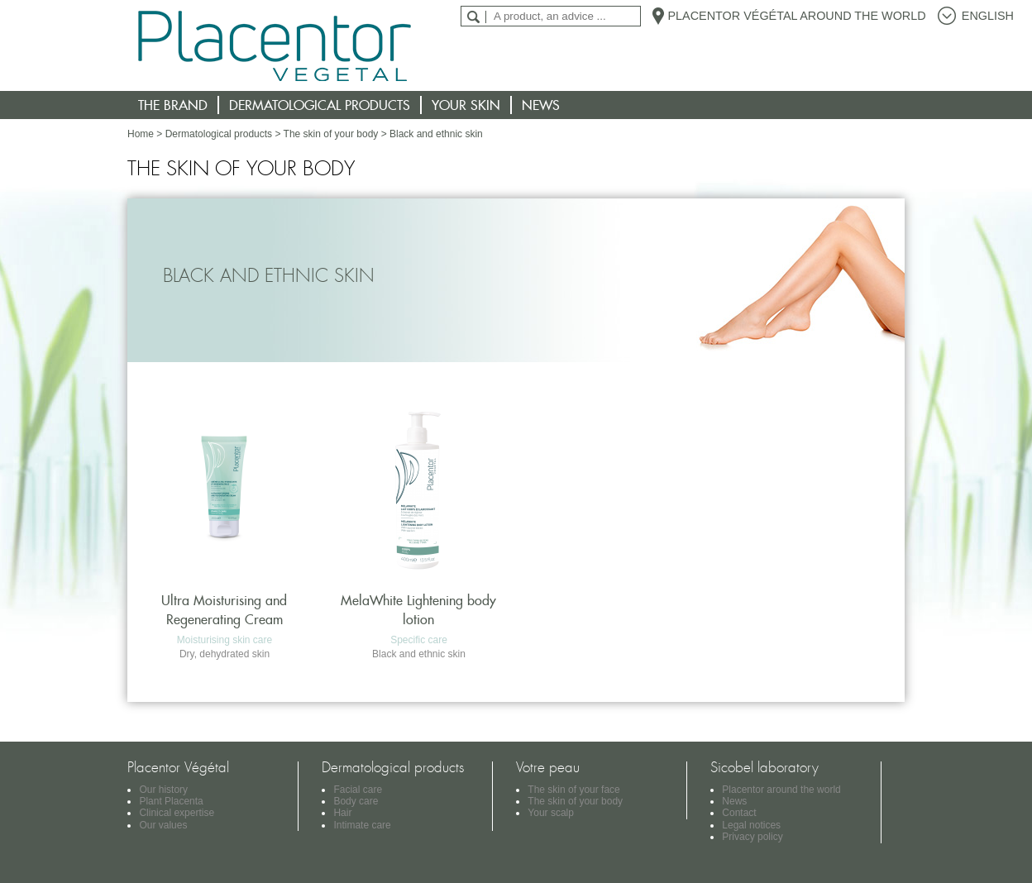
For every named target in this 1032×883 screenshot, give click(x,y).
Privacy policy (752, 836)
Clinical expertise (176, 813)
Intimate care (361, 825)
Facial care (357, 789)
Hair (342, 813)
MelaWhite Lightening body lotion (418, 610)
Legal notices (751, 825)
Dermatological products (319, 105)
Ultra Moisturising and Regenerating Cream (224, 610)
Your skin (466, 105)
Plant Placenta (171, 801)
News (541, 105)
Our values (163, 825)
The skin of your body (331, 134)
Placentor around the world (781, 789)
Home (140, 134)
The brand (173, 105)
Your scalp (551, 813)
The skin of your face (573, 789)
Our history (163, 789)
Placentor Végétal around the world (796, 15)
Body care (355, 801)
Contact (739, 813)
